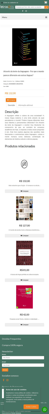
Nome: (4, 354)
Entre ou (6, 2)
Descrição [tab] (11, 105)
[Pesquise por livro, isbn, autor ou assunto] (29, 7)
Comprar (11, 100)
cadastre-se (14, 2)
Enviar (5, 370)
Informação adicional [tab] (25, 105)
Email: (4, 362)
